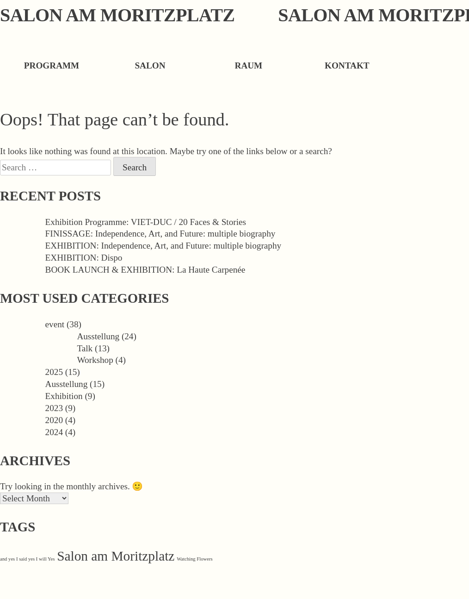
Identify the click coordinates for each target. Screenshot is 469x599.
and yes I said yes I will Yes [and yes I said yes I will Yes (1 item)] (27, 559)
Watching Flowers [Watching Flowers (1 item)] (195, 559)
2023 (54, 408)
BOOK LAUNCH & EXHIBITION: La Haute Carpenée (145, 270)
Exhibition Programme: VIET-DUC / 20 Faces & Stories (145, 222)
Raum (249, 65)
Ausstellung (98, 336)
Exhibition (64, 396)
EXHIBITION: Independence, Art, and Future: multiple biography (163, 245)
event (55, 324)
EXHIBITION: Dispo (84, 257)
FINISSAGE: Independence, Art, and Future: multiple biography (160, 233)
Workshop (95, 360)
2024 (54, 432)
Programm (51, 65)
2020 (54, 420)
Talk (85, 348)
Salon (150, 65)
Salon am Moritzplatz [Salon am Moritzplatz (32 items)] (115, 556)
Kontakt (347, 65)
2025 (54, 372)
